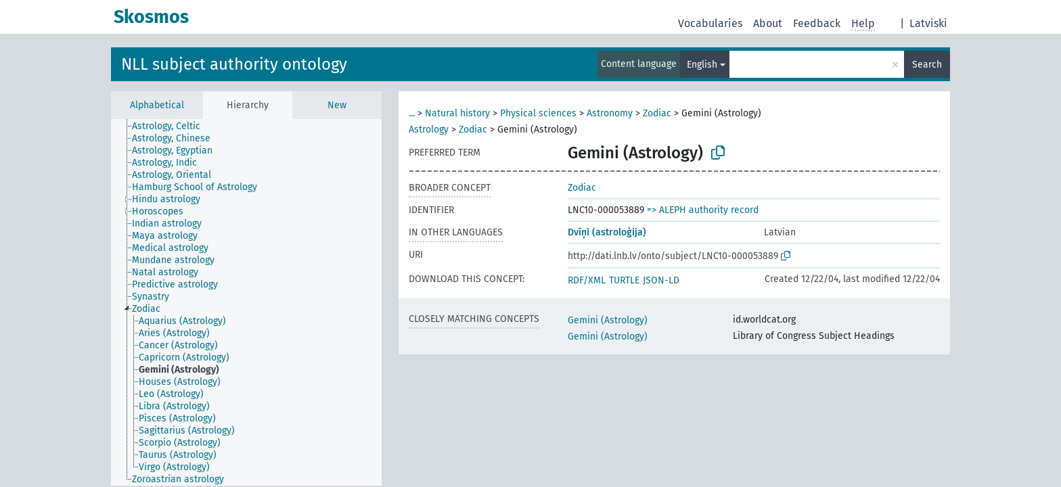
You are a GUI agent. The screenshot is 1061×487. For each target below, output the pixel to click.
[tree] (246, 302)
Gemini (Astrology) (608, 320)
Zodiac (657, 113)
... (412, 113)
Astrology (429, 129)
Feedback (816, 23)
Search (927, 64)
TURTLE (624, 280)
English (702, 64)
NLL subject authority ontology (234, 64)
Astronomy (610, 113)
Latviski (928, 23)
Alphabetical (157, 105)
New (337, 105)
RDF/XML (587, 280)
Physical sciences (538, 113)
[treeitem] (171, 126)
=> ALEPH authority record (703, 210)
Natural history (457, 113)
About (767, 23)
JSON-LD (661, 280)
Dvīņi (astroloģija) (607, 232)
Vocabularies (710, 23)
